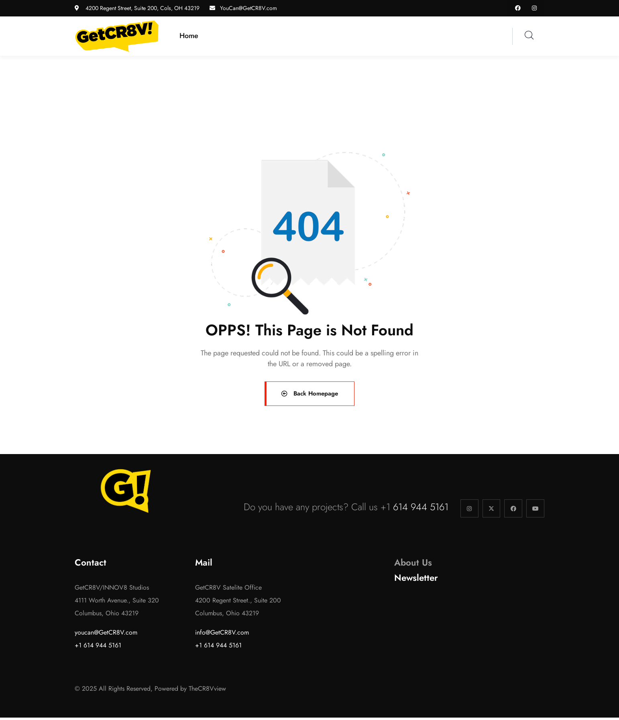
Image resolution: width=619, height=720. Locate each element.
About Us (413, 565)
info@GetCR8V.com (222, 634)
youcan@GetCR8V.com (106, 634)
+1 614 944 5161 (98, 647)
